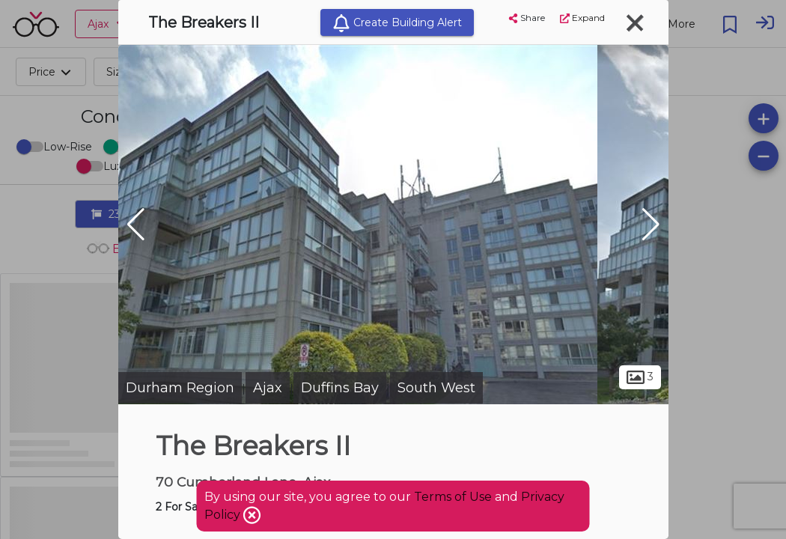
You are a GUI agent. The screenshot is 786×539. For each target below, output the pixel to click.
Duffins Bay (340, 388)
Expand (582, 17)
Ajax (267, 388)
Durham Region (180, 388)
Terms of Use (453, 497)
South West (436, 388)
